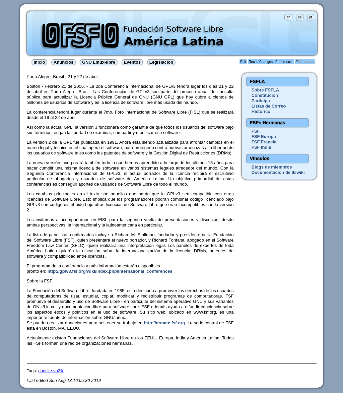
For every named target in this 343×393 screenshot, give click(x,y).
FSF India (261, 147)
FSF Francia (264, 141)
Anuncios (63, 62)
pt (310, 17)
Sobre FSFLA (265, 89)
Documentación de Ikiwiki (278, 172)
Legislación (161, 62)
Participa (261, 100)
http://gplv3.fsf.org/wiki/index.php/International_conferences (110, 271)
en (288, 17)
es (300, 17)
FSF (256, 131)
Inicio (39, 62)
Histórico (261, 111)
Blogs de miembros (272, 167)
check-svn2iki (51, 370)
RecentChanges (261, 62)
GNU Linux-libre (98, 62)
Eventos (132, 62)
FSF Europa (264, 136)
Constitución (265, 95)
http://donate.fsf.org (164, 322)
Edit (243, 62)
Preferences (284, 62)
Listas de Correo (269, 106)
